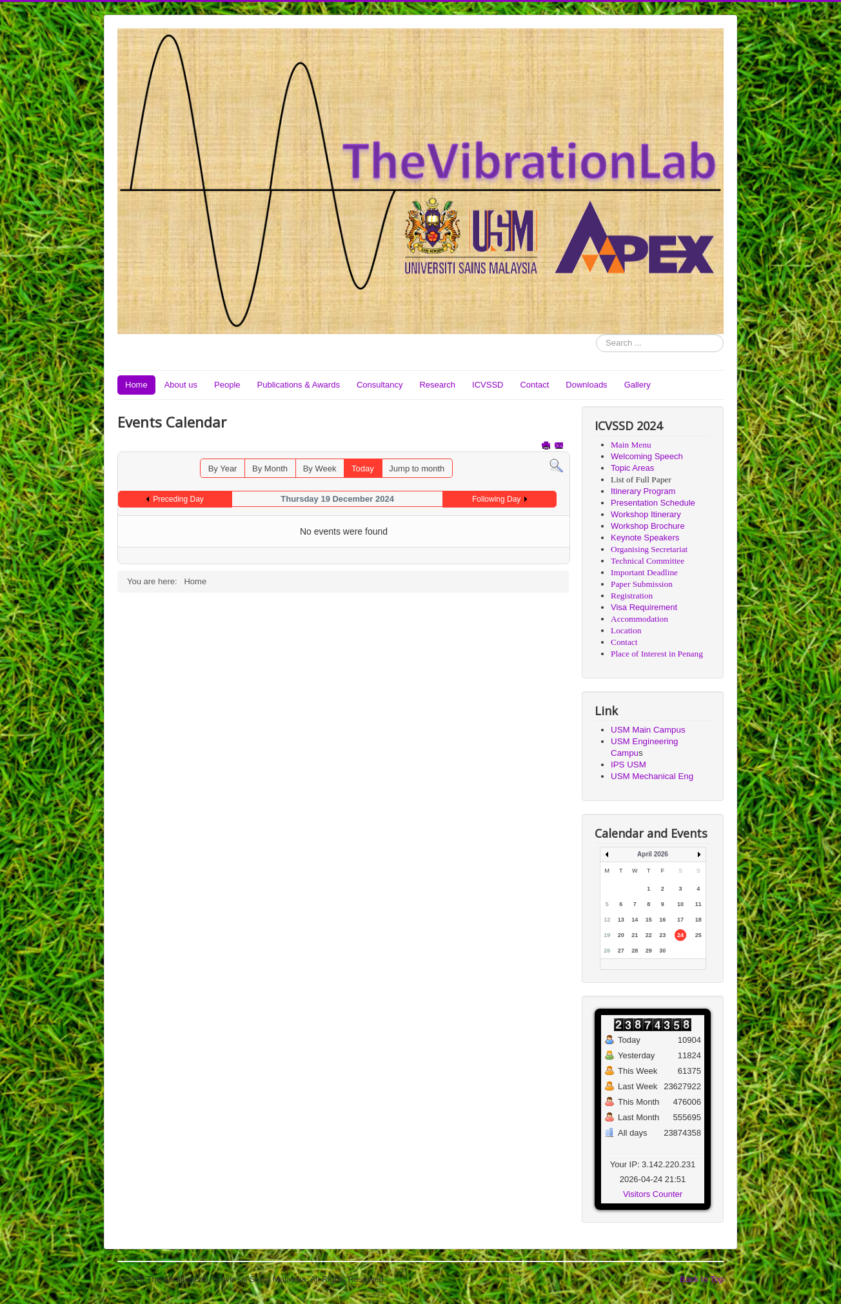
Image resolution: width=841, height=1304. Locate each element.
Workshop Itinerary (646, 514)
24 (680, 935)
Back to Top (702, 1279)
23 (662, 935)
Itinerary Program (643, 491)
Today (362, 468)
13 (621, 919)
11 (698, 904)
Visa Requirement (644, 607)
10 (680, 904)
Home (136, 385)
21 (634, 935)
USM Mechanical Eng (652, 776)
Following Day (496, 499)
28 (634, 950)
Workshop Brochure (648, 526)
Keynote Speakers (645, 537)
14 (634, 919)
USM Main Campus (648, 730)
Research (437, 385)
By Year (222, 468)
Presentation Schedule (653, 503)
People (227, 385)
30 (662, 950)
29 (649, 950)
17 (680, 919)
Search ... (596, 334)
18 (698, 919)
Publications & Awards (298, 385)
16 (662, 919)
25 (698, 935)
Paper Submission (642, 584)
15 (649, 919)
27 (621, 950)
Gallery (637, 385)
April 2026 (652, 854)
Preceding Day (178, 499)
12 (607, 919)
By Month (270, 468)
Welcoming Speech (647, 456)
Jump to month (416, 468)
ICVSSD (487, 385)
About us (180, 385)
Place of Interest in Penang (657, 653)
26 (607, 950)
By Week (320, 468)
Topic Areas (632, 468)
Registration (632, 595)
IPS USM (628, 764)
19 (607, 935)
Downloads (586, 385)
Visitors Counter (652, 1194)
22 (649, 935)
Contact (534, 385)
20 (621, 935)
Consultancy (380, 385)
